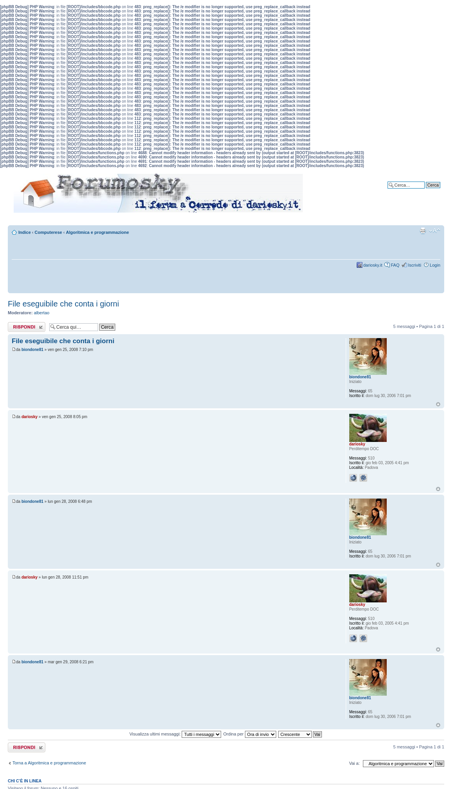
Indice (24, 232)
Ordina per (249, 734)
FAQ (395, 265)
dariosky (29, 417)
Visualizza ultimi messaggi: (175, 734)
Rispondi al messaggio (26, 327)
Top (438, 404)
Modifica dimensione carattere (434, 230)
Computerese (48, 232)
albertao (42, 312)
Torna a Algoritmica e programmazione (49, 763)
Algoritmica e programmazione (97, 232)
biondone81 (32, 349)
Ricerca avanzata (423, 191)
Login (435, 265)
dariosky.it (372, 265)
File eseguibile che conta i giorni (63, 303)
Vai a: (354, 763)
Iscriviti (414, 265)
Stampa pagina (422, 230)
